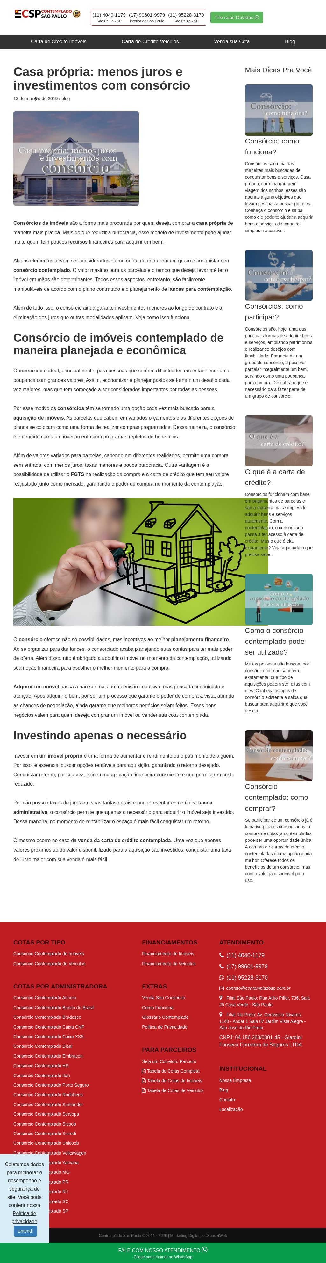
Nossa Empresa (235, 1080)
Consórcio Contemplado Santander (48, 1104)
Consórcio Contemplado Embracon (48, 1056)
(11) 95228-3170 (186, 15)
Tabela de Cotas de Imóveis (172, 1080)
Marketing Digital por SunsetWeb (198, 1235)
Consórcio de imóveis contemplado (111, 337)
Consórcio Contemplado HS (41, 1065)
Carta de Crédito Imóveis (58, 41)
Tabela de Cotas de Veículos (172, 1090)
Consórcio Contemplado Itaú (41, 1075)
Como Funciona (158, 1007)
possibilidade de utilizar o (49, 474)
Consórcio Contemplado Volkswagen (49, 1153)
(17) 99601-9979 (147, 15)
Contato (227, 1099)
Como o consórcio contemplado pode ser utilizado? (275, 641)
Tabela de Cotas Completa (171, 1071)
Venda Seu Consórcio (163, 997)
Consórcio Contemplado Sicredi (44, 1133)
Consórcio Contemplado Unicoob (46, 1143)
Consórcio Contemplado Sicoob (44, 1124)
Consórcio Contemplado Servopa (46, 1114)
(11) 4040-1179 (109, 15)
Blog (290, 41)
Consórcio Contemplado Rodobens (48, 1094)
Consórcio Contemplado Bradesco (47, 1017)
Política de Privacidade (164, 1027)
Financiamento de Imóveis (168, 953)
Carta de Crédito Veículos (150, 41)
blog (65, 98)
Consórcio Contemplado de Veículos (49, 963)
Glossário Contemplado (165, 1017)
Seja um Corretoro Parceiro (169, 1061)
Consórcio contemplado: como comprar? (276, 797)
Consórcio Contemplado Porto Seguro (51, 1085)
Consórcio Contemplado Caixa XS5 (48, 1036)
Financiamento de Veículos (168, 963)
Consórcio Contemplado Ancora (44, 997)
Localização (231, 1109)
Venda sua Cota (232, 41)
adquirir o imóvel (183, 812)
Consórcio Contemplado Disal (42, 1046)
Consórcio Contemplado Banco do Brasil (53, 1007)
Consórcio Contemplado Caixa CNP (48, 1027)
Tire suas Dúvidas (237, 17)
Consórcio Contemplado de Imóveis (48, 953)
